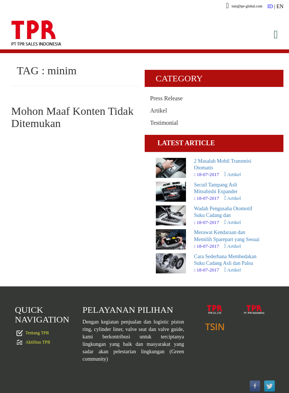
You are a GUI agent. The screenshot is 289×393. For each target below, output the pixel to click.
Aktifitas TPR (38, 341)
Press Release (166, 98)
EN (279, 6)
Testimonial (164, 123)
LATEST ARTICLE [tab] (186, 143)
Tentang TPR (37, 332)
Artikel (158, 110)
